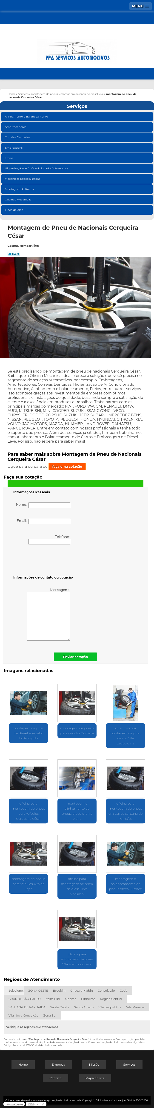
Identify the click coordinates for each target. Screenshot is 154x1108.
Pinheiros (88, 999)
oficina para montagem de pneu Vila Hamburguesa (77, 959)
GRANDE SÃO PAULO (25, 999)
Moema (70, 999)
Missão (94, 1064)
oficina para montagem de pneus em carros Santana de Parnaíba (125, 811)
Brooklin (59, 990)
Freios (9, 158)
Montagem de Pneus (19, 189)
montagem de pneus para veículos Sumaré (77, 730)
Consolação (106, 990)
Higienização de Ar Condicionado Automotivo (36, 168)
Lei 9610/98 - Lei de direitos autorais (42, 1045)
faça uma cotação (67, 466)
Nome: (43, 505)
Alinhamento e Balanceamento (27, 116)
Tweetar (14, 254)
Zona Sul (50, 1015)
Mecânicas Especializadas (23, 178)
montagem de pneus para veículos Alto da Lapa (28, 884)
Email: (43, 521)
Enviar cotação (75, 657)
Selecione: (16, 990)
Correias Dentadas (18, 137)
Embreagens (14, 147)
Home (23, 1064)
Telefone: (49, 539)
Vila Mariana (135, 1007)
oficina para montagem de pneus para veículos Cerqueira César (28, 811)
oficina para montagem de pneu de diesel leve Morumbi (77, 886)
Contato (56, 1078)
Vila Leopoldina (109, 1007)
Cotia (124, 990)
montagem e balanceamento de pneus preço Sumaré (125, 884)
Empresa (58, 1064)
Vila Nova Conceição (24, 1015)
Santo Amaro (84, 1007)
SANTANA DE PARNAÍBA (27, 1007)
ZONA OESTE (38, 990)
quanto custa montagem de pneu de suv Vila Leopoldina (125, 735)
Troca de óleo (14, 210)
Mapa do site (95, 1078)
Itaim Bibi (53, 999)
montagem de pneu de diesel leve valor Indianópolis (28, 733)
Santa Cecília (59, 1007)
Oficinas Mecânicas (18, 199)
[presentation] (42, 561)
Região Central (111, 999)
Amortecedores (16, 127)
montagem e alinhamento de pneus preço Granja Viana (77, 811)
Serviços (77, 106)
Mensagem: (48, 614)
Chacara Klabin (81, 990)
